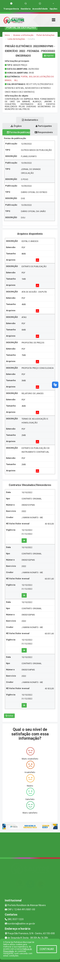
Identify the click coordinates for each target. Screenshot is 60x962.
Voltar (9, 716)
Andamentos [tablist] (30, 120)
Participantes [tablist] (44, 126)
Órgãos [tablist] (16, 126)
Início (7, 35)
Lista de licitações (16, 39)
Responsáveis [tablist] (44, 132)
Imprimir (49, 55)
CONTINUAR (47, 949)
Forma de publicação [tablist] (18, 132)
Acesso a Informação (23, 35)
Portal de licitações (45, 35)
